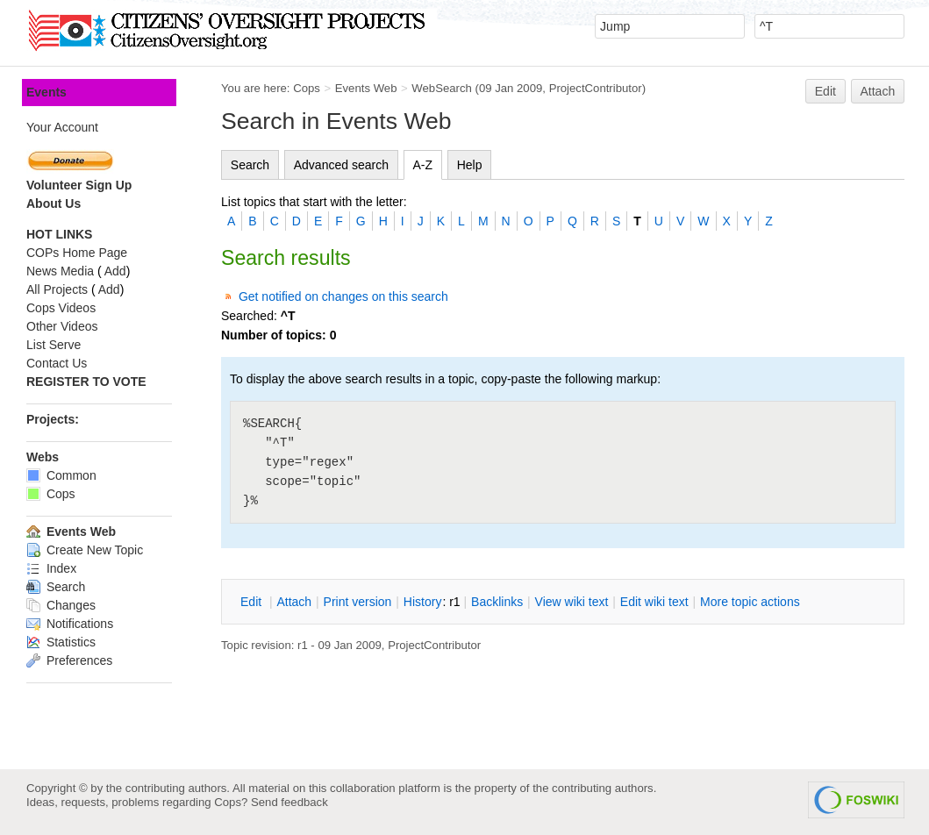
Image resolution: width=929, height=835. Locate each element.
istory (423, 602)
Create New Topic (84, 550)
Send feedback (289, 802)
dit (252, 602)
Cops (306, 88)
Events (46, 92)
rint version (358, 602)
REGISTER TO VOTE (86, 382)
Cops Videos (61, 308)
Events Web (366, 88)
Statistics (61, 642)
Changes (61, 605)
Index (51, 568)
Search (250, 165)
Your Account (62, 127)
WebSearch (441, 88)
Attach (878, 91)
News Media (60, 271)
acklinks (497, 602)
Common (61, 475)
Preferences (69, 660)
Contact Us (56, 363)
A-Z (423, 165)
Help (469, 165)
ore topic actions (750, 602)
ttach (293, 602)
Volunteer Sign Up (79, 185)
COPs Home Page (76, 253)
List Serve (53, 345)
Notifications (69, 624)
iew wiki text (572, 602)
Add (115, 271)
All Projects (57, 289)
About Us (53, 203)
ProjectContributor (595, 88)
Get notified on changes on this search (343, 296)
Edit (825, 91)
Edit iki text (654, 602)
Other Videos (61, 326)
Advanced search (341, 165)
